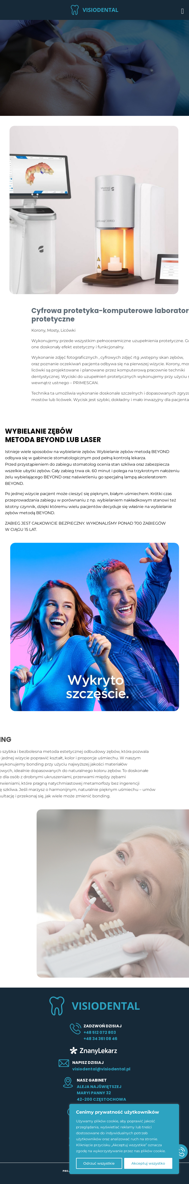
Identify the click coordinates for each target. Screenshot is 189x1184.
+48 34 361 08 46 (100, 1039)
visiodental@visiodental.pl (101, 1069)
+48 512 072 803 (100, 1032)
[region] (124, 1139)
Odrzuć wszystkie (99, 1163)
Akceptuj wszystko (148, 1163)
